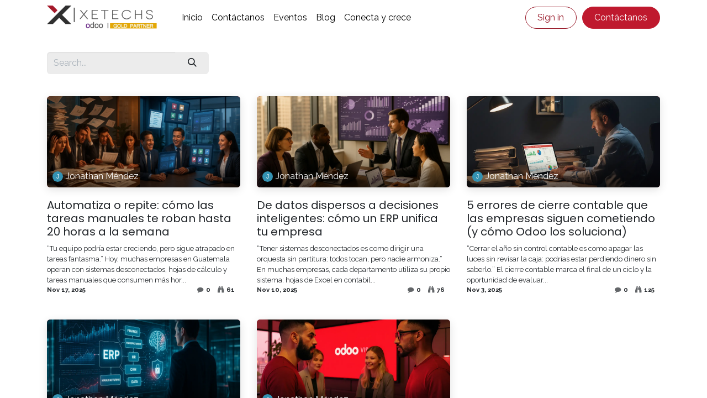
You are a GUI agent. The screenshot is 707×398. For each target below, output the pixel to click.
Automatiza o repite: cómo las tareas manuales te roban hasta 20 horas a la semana (139, 218)
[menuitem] (192, 18)
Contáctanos (620, 17)
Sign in (550, 17)
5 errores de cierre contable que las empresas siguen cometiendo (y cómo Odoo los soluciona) (561, 218)
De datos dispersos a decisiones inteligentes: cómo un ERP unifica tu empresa (348, 218)
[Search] (192, 63)
